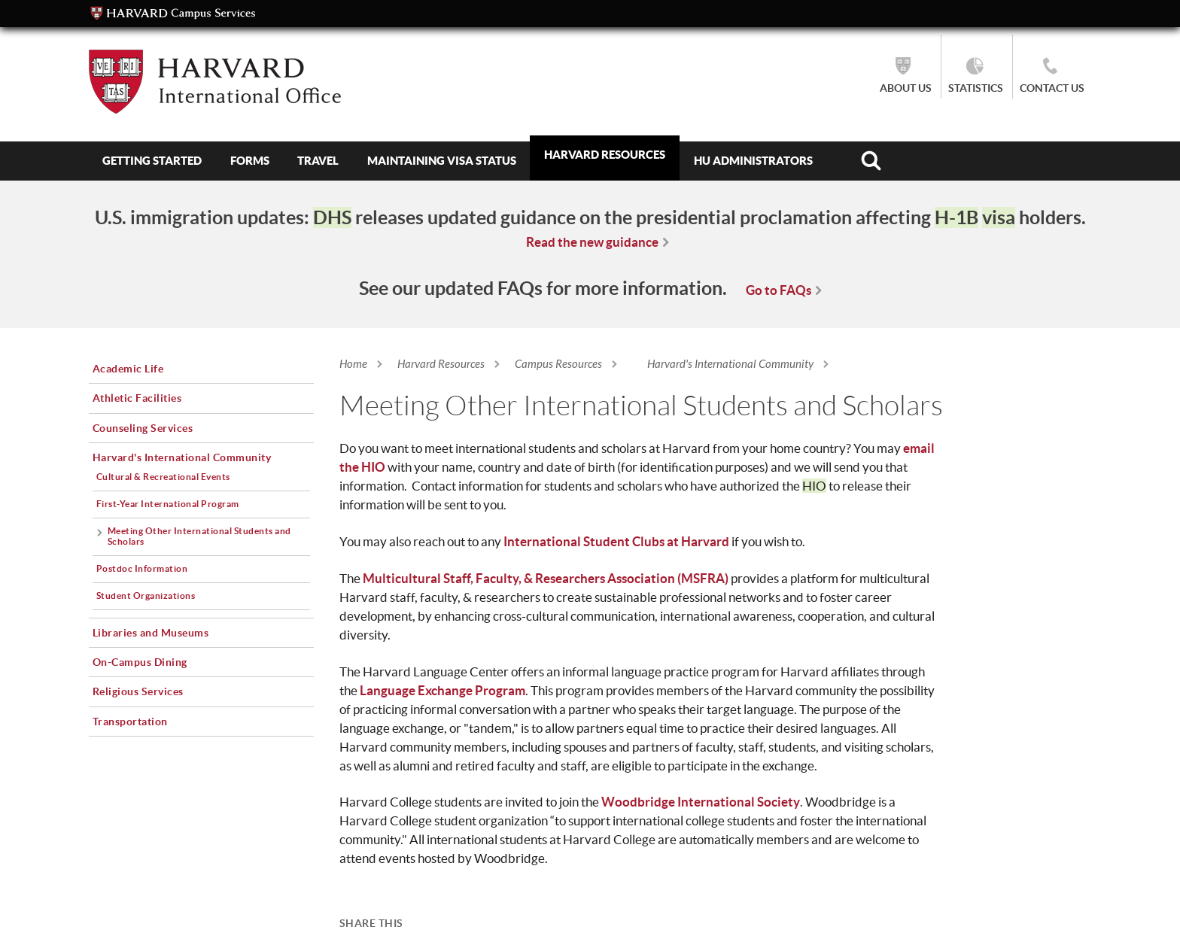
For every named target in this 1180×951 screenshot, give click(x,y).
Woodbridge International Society (700, 802)
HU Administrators (753, 160)
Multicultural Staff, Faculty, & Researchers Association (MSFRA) (545, 578)
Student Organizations (146, 595)
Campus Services (173, 13)
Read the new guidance (592, 242)
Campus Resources (558, 364)
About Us (906, 88)
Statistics (975, 88)
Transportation (130, 722)
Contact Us (1052, 88)
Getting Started (152, 160)
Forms (249, 160)
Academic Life (128, 369)
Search (870, 161)
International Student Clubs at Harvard (616, 541)
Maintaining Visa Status (441, 160)
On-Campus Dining (140, 662)
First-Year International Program (167, 504)
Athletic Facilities (137, 398)
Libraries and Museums (151, 633)
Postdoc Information (142, 568)
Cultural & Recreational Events (163, 477)
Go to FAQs (778, 290)
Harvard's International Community (730, 364)
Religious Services (138, 691)
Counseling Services (143, 428)
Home (353, 364)
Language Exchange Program (442, 690)
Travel (318, 160)
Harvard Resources (604, 154)
